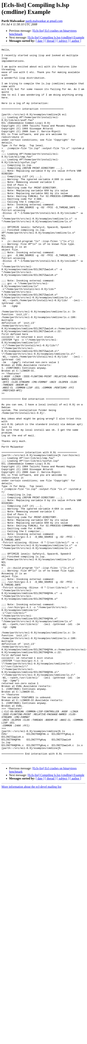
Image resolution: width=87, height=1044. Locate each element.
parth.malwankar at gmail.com (44, 21)
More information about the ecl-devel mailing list (31, 929)
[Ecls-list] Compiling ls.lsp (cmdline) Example (56, 37)
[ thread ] (50, 40)
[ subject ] (63, 40)
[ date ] (40, 40)
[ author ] (75, 40)
